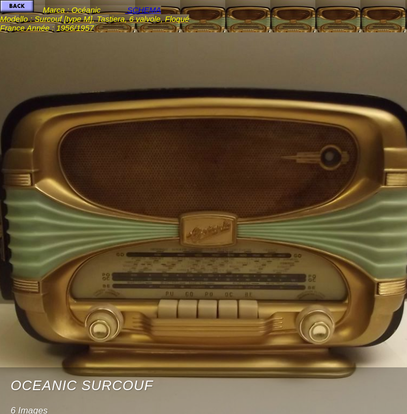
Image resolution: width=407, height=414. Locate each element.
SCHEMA (143, 9)
